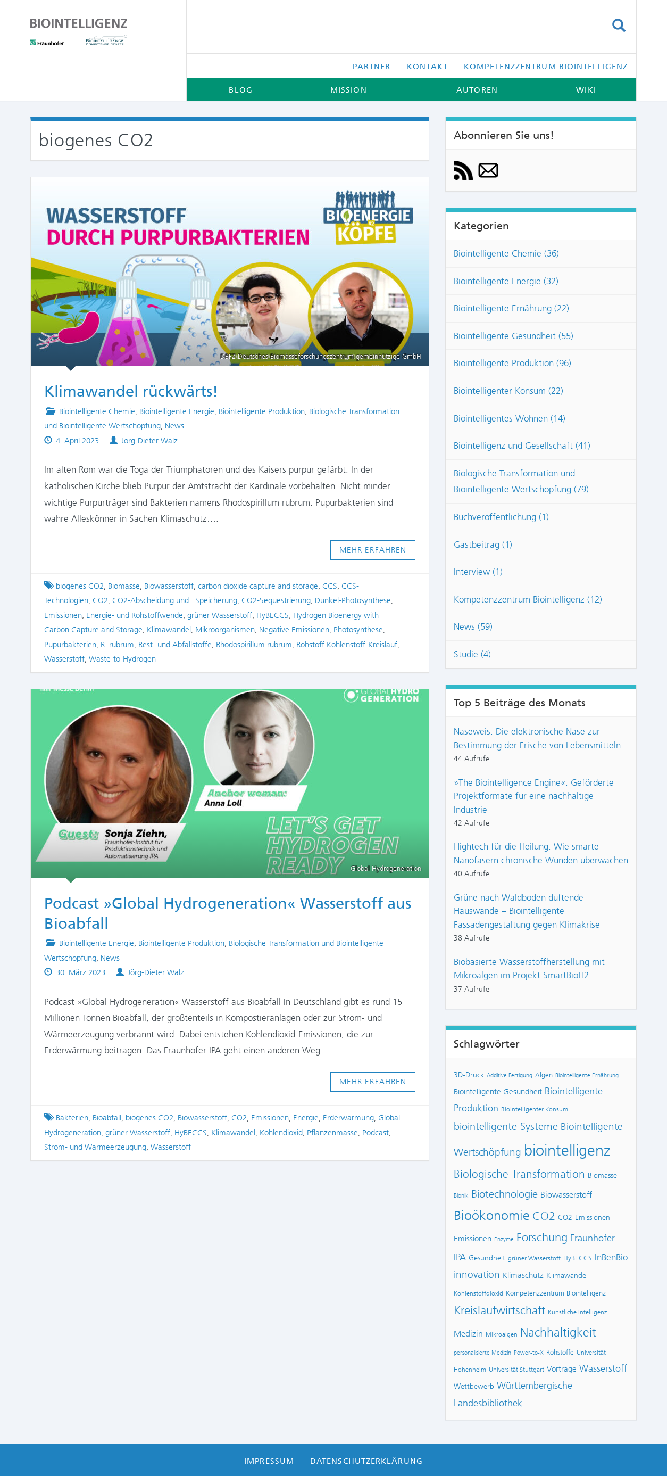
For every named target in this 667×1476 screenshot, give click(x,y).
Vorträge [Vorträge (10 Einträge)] (562, 1369)
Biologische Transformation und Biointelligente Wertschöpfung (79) (521, 481)
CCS (329, 586)
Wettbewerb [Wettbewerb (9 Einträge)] (474, 1386)
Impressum (269, 1461)
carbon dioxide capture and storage (258, 586)
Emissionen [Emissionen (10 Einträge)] (472, 1238)
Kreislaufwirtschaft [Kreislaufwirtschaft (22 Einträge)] (499, 1310)
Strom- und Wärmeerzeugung (95, 1147)
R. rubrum (117, 644)
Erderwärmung (348, 1118)
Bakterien (72, 1118)
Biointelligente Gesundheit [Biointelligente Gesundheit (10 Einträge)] (498, 1091)
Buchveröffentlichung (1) (501, 517)
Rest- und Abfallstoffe (175, 644)
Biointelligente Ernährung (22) (511, 308)
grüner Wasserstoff (219, 615)
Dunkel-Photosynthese (353, 600)
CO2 (100, 600)
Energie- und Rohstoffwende (134, 615)
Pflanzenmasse (332, 1132)
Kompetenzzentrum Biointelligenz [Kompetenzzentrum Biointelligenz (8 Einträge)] (556, 1293)
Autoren (477, 90)
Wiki (586, 90)
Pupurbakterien (70, 644)
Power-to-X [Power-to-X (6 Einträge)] (529, 1352)
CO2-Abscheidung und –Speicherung (174, 600)
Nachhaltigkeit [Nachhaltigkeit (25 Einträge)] (558, 1332)
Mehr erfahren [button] (373, 550)
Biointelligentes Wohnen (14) (509, 418)
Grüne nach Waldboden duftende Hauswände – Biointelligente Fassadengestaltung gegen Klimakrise (527, 911)
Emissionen (63, 615)
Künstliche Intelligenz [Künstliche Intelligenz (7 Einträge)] (577, 1312)
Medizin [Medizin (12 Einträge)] (468, 1334)
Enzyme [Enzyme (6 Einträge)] (504, 1239)
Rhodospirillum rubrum (254, 644)
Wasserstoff (64, 659)
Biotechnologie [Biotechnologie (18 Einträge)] (504, 1194)
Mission (348, 90)
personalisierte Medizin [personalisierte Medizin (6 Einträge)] (482, 1352)
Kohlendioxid (281, 1132)
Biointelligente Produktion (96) (512, 363)
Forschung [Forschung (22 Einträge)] (542, 1237)
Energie (306, 1118)
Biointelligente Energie (176, 411)
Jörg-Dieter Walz (149, 441)
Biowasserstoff (169, 586)
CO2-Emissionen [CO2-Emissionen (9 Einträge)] (584, 1217)
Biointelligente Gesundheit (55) (513, 336)
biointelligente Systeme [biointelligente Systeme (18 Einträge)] (506, 1126)
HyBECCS (272, 615)
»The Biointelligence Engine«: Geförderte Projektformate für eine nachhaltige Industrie (534, 796)
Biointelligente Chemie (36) (506, 253)
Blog (240, 90)
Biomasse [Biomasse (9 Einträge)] (602, 1175)
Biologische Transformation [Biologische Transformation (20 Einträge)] (519, 1174)
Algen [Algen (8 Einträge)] (544, 1075)
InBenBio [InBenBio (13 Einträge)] (611, 1257)
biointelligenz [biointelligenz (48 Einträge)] (567, 1150)
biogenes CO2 (80, 586)
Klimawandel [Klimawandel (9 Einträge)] (567, 1275)
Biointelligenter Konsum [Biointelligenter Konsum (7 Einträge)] (534, 1109)
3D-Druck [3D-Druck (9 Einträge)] (469, 1074)
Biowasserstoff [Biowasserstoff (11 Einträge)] (566, 1195)
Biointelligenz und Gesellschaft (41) (522, 445)
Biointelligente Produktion (262, 411)
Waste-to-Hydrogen (122, 659)
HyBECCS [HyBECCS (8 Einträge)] (577, 1258)
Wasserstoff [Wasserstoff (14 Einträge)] (603, 1368)
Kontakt (427, 66)
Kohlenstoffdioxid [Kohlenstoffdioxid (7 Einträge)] (478, 1293)
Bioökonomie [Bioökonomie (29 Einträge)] (492, 1215)
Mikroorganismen (225, 629)
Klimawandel (169, 629)
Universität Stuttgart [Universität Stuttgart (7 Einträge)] (516, 1369)
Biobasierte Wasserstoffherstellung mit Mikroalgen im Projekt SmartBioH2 (529, 968)
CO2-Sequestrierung (276, 600)
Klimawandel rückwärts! (131, 391)
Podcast (375, 1132)
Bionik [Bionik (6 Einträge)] (461, 1195)
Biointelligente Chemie (97, 411)
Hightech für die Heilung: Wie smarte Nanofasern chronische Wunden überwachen (541, 853)
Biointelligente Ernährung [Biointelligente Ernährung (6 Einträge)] (587, 1075)
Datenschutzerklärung (366, 1461)
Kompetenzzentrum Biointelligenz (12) (528, 599)
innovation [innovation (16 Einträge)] (477, 1274)
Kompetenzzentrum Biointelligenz (546, 66)
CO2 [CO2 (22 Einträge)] (543, 1216)
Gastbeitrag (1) (483, 544)
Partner (372, 66)
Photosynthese (358, 629)
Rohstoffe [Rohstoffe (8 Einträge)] (560, 1352)
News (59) (473, 626)
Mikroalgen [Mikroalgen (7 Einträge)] (502, 1334)
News (174, 426)
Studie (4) (472, 654)
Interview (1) (478, 571)
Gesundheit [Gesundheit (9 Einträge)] (487, 1258)
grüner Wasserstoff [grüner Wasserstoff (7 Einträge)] (534, 1258)
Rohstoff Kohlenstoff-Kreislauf (346, 644)
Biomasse (124, 586)
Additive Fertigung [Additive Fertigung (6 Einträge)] (509, 1075)
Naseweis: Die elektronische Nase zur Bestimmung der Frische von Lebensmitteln (537, 738)
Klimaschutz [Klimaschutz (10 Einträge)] (523, 1275)
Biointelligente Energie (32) (506, 281)
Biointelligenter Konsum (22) (508, 390)
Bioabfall (107, 1118)
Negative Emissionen (294, 629)
